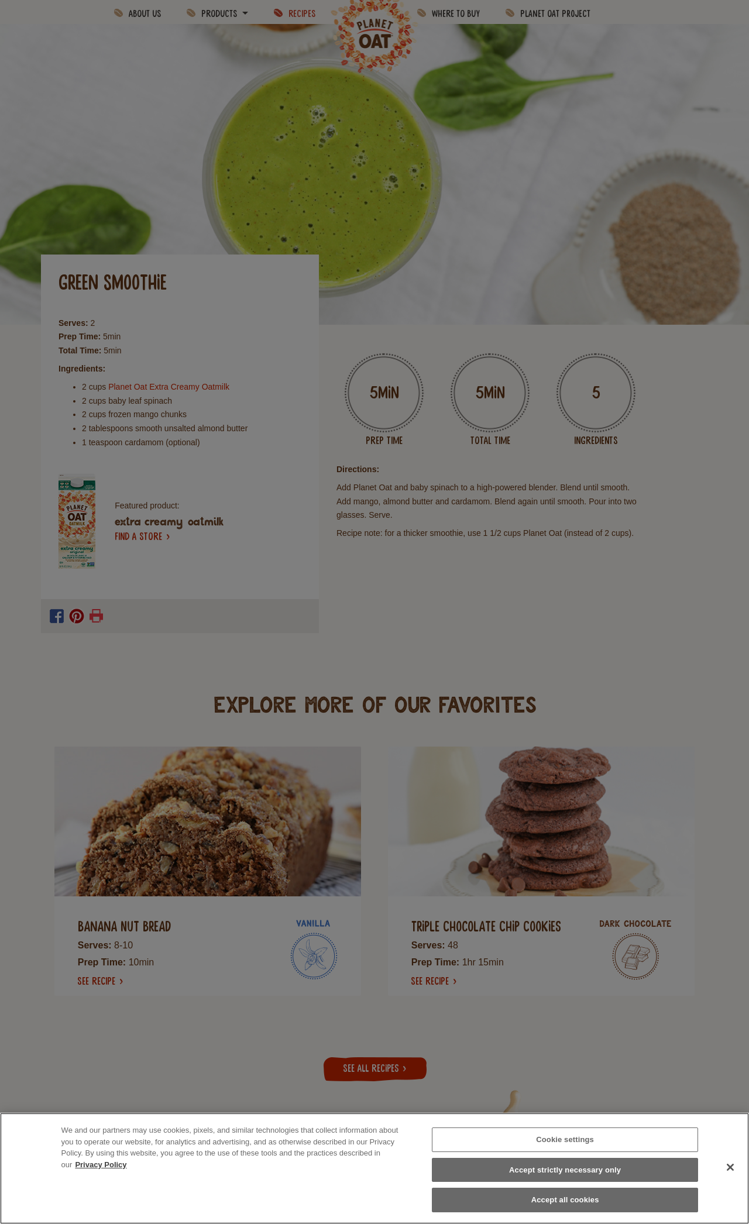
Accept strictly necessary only (565, 1169)
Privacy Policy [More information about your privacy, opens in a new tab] (100, 1164)
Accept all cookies (565, 1199)
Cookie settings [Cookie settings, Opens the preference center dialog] (565, 1139)
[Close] (730, 1167)
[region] (374, 1168)
